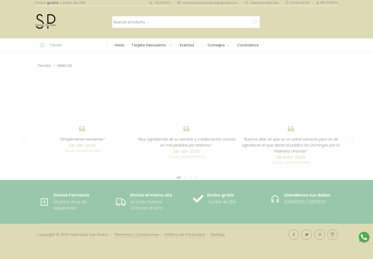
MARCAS (65, 65)
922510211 (159, 2)
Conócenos (297, 2)
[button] (179, 177)
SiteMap (217, 234)
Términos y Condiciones (136, 234)
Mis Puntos (327, 2)
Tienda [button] (55, 45)
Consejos (216, 45)
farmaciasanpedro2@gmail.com (207, 2)
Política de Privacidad (184, 234)
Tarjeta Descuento (148, 45)
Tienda (44, 65)
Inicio (119, 45)
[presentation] (23, 139)
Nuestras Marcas (262, 2)
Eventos (187, 45)
